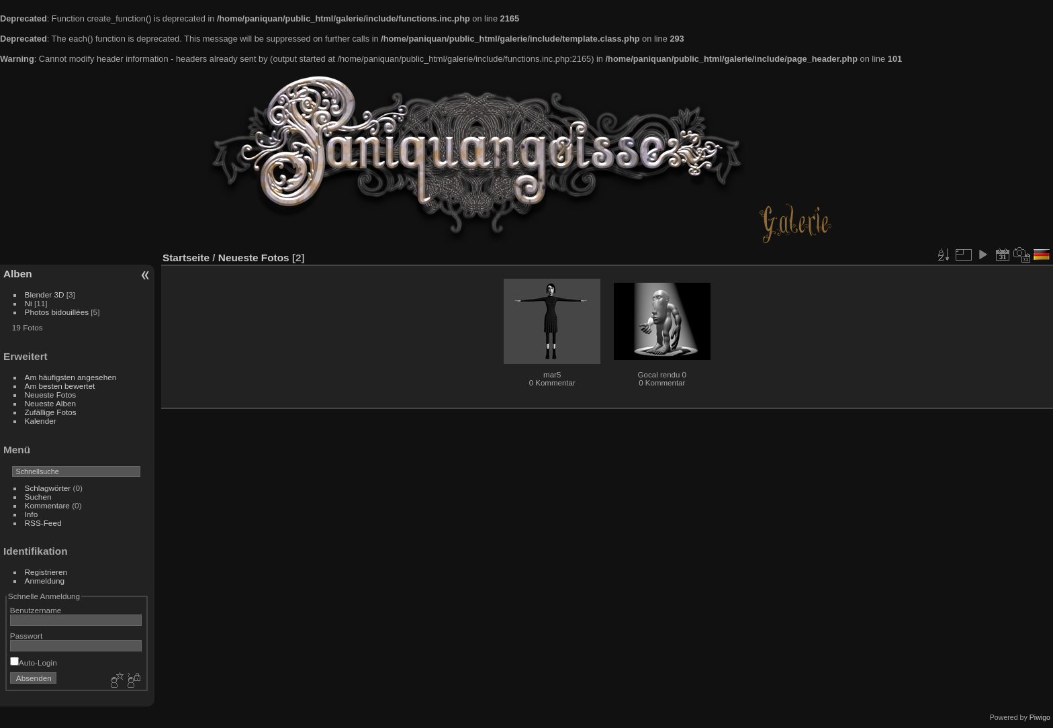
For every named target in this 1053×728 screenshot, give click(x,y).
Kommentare (47, 505)
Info (31, 514)
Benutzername (36, 610)
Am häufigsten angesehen (71, 377)
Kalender (40, 420)
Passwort (26, 635)
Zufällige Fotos (51, 412)
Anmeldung (45, 580)
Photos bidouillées (57, 312)
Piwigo (1039, 717)
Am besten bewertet (60, 385)
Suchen (38, 496)
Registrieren (46, 571)
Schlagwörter (48, 488)
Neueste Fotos (51, 394)
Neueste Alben (51, 403)
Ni (28, 303)
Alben (17, 273)
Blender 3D (44, 294)
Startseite (186, 257)
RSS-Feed (43, 522)
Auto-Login (33, 662)
